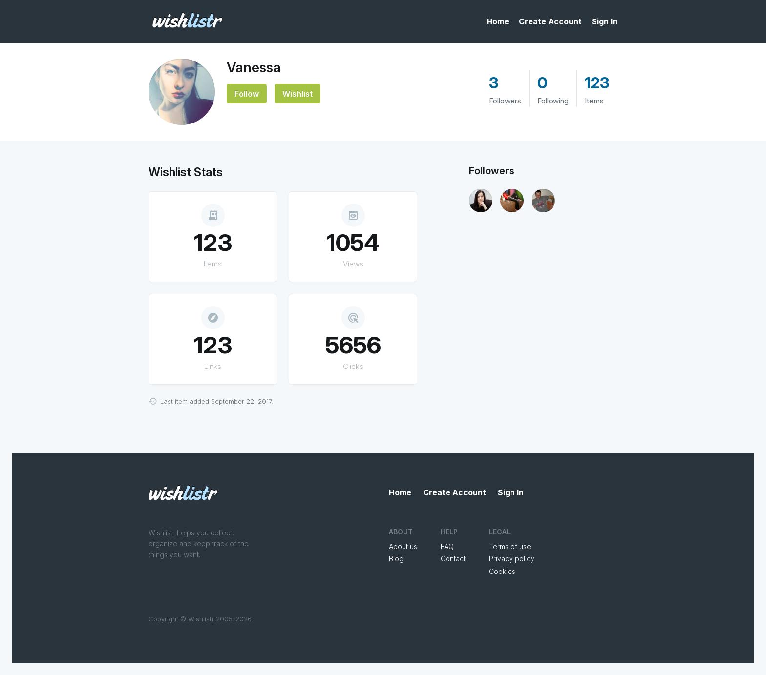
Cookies (502, 571)
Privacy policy (511, 558)
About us (403, 546)
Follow (246, 94)
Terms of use (510, 546)
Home (498, 21)
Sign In (604, 21)
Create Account (550, 21)
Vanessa (254, 67)
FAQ (447, 546)
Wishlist (297, 94)
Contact (453, 558)
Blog (396, 558)
